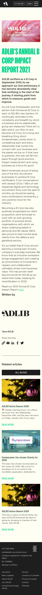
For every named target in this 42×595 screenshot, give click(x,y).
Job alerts (6, 572)
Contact (25, 582)
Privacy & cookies (29, 579)
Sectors (25, 572)
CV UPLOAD (19, 4)
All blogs (21, 372)
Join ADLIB (6, 582)
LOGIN (29, 4)
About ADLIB (7, 579)
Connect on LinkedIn (30, 575)
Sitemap (25, 586)
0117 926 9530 (8, 549)
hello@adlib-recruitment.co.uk (14, 552)
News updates (8, 575)
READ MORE (8, 424)
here (21, 289)
